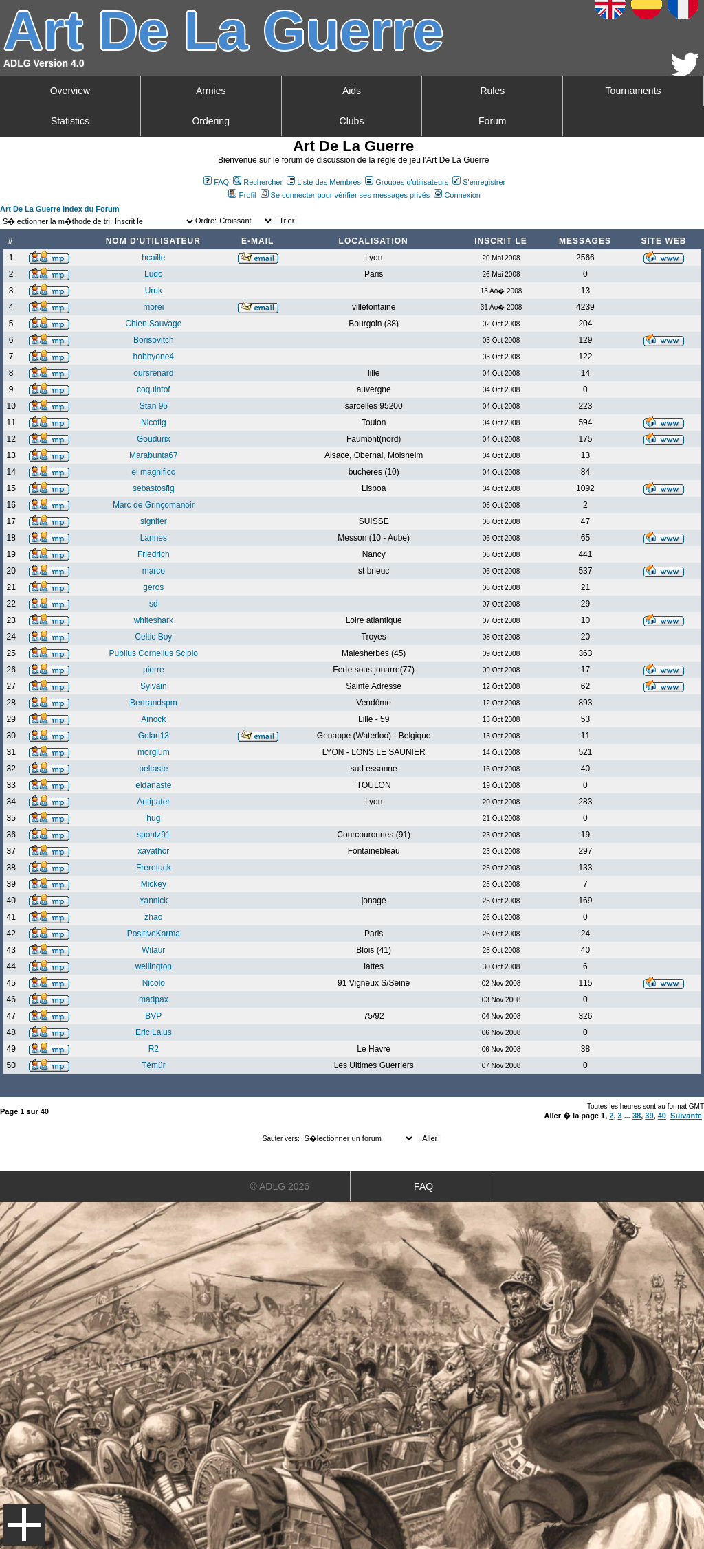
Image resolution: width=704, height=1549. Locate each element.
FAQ (216, 182)
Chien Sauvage (153, 323)
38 (636, 1115)
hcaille (153, 257)
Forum (492, 120)
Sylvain (153, 686)
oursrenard (153, 373)
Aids (351, 90)
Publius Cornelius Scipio (153, 653)
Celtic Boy (153, 637)
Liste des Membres (324, 182)
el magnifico (153, 472)
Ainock (153, 719)
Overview (70, 90)
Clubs (352, 120)
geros (153, 587)
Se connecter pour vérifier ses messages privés (345, 195)
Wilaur (153, 950)
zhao (153, 917)
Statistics (70, 120)
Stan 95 (154, 406)
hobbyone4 (153, 356)
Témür (154, 1065)
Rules (492, 90)
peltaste (153, 768)
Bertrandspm (153, 703)
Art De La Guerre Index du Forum (60, 209)
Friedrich (154, 554)
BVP (153, 1016)
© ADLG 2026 (280, 1186)
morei (153, 307)
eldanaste (153, 785)
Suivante (686, 1115)
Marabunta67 (153, 455)
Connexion (457, 195)
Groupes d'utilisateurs (406, 182)
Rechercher (258, 182)
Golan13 (153, 735)
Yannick (153, 900)
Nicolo (153, 983)
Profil (242, 195)
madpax (153, 999)
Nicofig (153, 422)
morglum (154, 752)
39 (649, 1115)
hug (153, 818)
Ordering (210, 120)
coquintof (153, 389)
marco (153, 571)
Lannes (153, 538)
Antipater (153, 801)
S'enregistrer (478, 182)
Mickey (153, 884)
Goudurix (153, 439)
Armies (211, 90)
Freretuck (153, 867)
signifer (153, 521)
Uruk (153, 290)
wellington (153, 966)
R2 (153, 1049)
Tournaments (633, 90)
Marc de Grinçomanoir (154, 505)
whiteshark (153, 620)
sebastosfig (154, 488)
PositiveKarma (153, 933)
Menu (24, 1525)
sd (153, 604)
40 (662, 1115)
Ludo (153, 274)
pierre (153, 670)
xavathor (153, 851)
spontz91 (153, 834)
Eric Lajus (153, 1032)
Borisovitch (153, 340)
